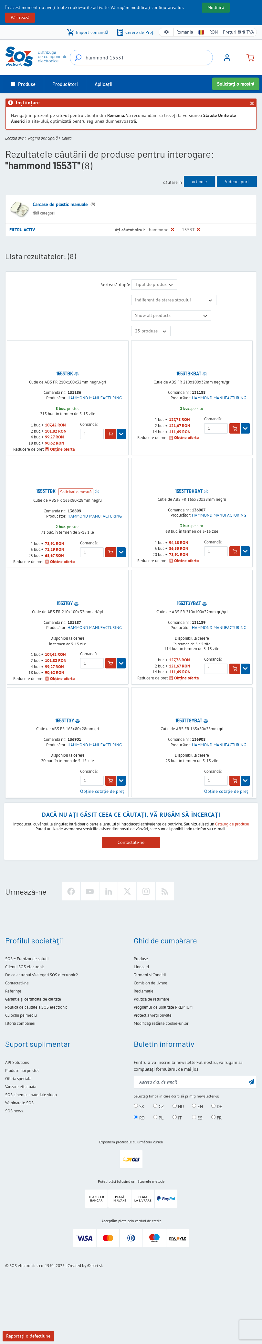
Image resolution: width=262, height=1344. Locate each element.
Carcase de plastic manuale (60, 204)
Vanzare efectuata (20, 1086)
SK (139, 1106)
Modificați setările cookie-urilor (161, 1023)
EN (197, 1106)
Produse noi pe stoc (22, 1070)
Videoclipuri (237, 181)
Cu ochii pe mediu (21, 1015)
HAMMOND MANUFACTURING (95, 398)
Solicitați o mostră (235, 84)
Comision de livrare (150, 983)
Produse (141, 958)
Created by (77, 1265)
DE (216, 1106)
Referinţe (13, 991)
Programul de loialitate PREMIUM (163, 1007)
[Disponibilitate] (173, 300)
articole (199, 181)
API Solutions (17, 1062)
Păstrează (20, 17)
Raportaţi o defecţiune (28, 1336)
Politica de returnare (151, 999)
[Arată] (121, 434)
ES (197, 1117)
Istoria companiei (20, 1023)
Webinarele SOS (19, 1103)
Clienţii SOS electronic (25, 967)
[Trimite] (251, 1081)
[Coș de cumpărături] (247, 57)
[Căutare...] (78, 57)
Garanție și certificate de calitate (33, 999)
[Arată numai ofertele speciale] (171, 315)
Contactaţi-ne (17, 983)
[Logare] (227, 60)
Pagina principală (43, 138)
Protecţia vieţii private (153, 1015)
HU (178, 1106)
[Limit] (151, 331)
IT (177, 1117)
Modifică (215, 7)
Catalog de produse (232, 824)
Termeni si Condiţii (150, 975)
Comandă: (89, 424)
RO (139, 1117)
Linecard (141, 967)
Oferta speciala (18, 1078)
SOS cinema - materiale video (31, 1094)
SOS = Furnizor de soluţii (26, 958)
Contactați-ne (131, 842)
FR (216, 1117)
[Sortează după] (154, 284)
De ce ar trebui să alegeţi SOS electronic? (41, 975)
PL (158, 1117)
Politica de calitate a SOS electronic (36, 1007)
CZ (158, 1106)
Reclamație (143, 991)
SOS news (14, 1111)
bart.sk (97, 1265)
